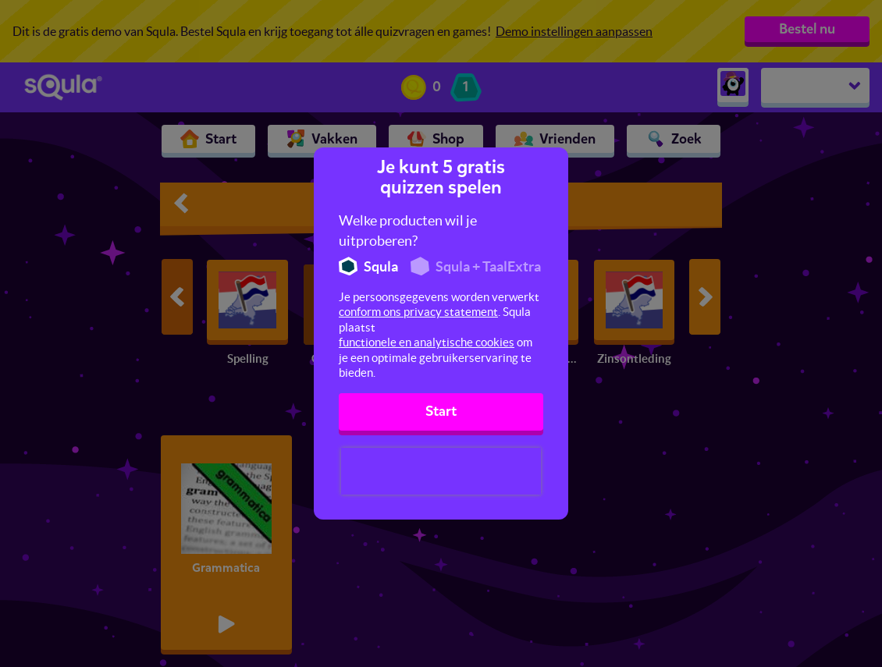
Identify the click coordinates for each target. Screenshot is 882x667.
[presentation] (441, 471)
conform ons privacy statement (418, 311)
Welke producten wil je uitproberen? (408, 230)
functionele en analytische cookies (426, 342)
